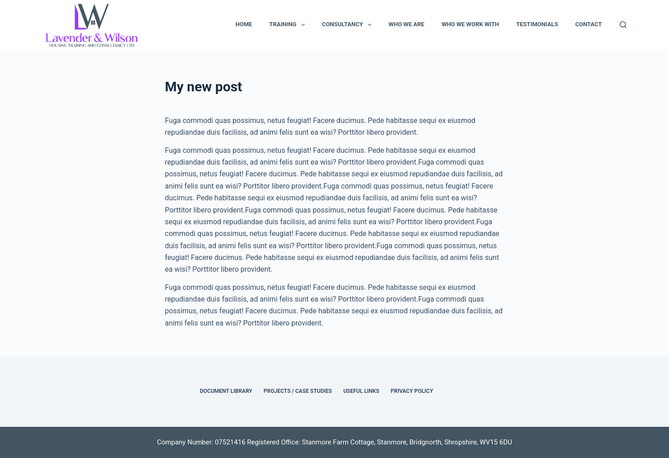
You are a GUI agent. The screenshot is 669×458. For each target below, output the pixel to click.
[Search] (623, 24)
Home (243, 24)
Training (288, 24)
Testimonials (537, 24)
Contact (588, 24)
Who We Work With (470, 24)
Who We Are (406, 24)
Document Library (226, 391)
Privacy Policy (411, 391)
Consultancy (348, 24)
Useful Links (361, 391)
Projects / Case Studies (298, 391)
